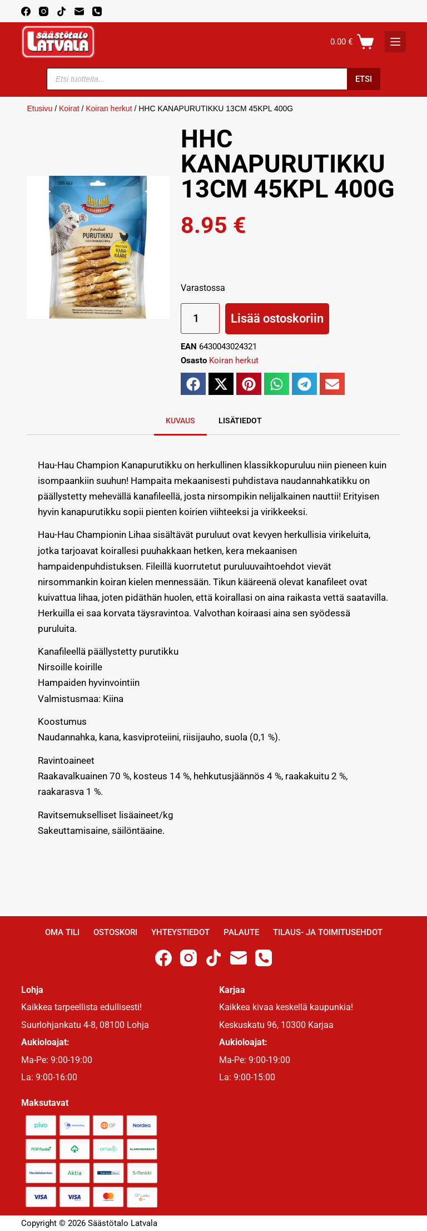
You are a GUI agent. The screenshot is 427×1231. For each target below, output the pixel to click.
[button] (193, 384)
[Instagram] (43, 11)
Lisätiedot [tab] (240, 420)
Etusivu (39, 108)
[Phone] (97, 11)
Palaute (241, 932)
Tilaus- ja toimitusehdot (328, 932)
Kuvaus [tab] (180, 420)
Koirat (69, 108)
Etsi (363, 79)
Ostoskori (115, 932)
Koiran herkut (109, 108)
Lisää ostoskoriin (277, 318)
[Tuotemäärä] (200, 318)
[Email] (79, 11)
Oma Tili (62, 932)
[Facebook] (26, 11)
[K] (395, 41)
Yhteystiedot (180, 932)
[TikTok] (61, 11)
